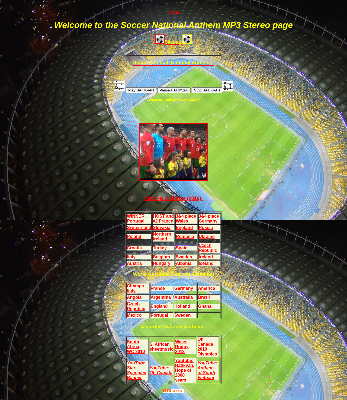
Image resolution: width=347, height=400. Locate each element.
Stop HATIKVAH (207, 90)
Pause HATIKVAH (174, 90)
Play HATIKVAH (141, 90)
